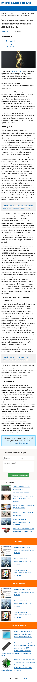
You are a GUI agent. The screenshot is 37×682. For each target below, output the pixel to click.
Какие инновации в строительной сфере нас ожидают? (22, 561)
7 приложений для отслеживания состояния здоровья (22, 572)
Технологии (11, 13)
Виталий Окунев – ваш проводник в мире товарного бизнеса (24, 549)
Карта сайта (23, 678)
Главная (3, 13)
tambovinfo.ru (16, 71)
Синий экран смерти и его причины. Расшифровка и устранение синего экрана (23, 634)
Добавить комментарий (18, 475)
